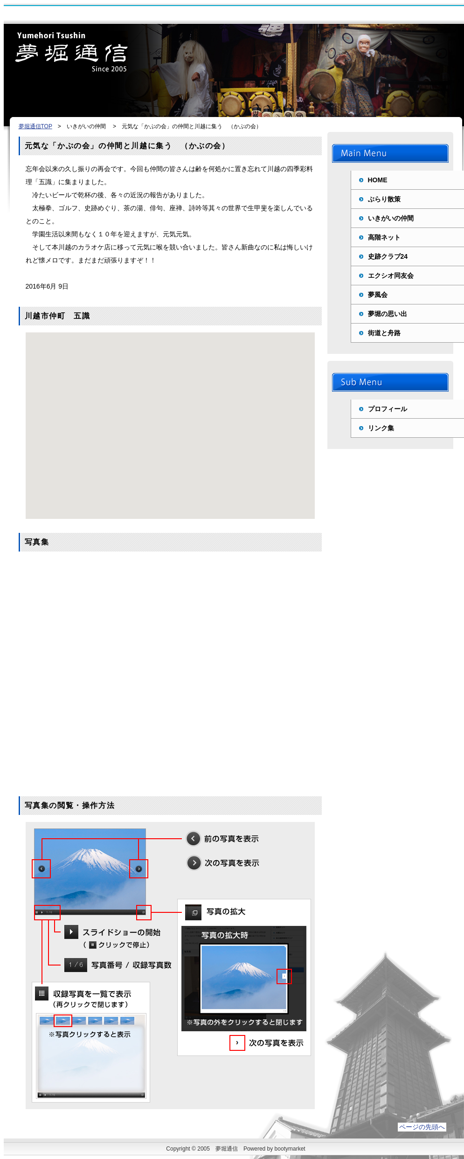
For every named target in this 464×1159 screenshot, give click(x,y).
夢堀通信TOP (35, 126)
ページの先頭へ (422, 1127)
